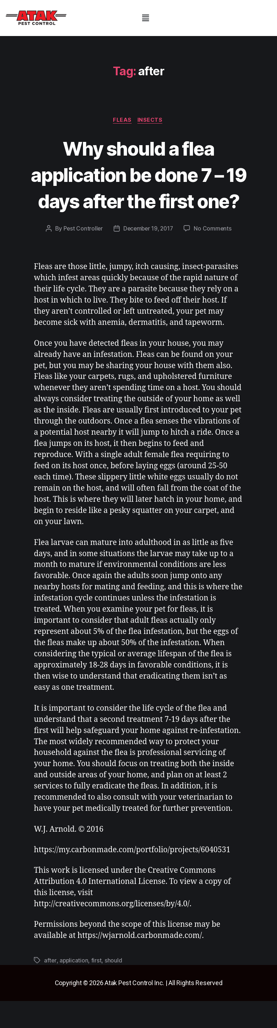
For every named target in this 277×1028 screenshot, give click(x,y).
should (114, 987)
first (97, 987)
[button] (145, 17)
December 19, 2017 (148, 255)
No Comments (214, 255)
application (74, 987)
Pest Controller (81, 255)
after (50, 987)
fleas (122, 120)
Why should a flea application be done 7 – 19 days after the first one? (139, 187)
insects (151, 120)
